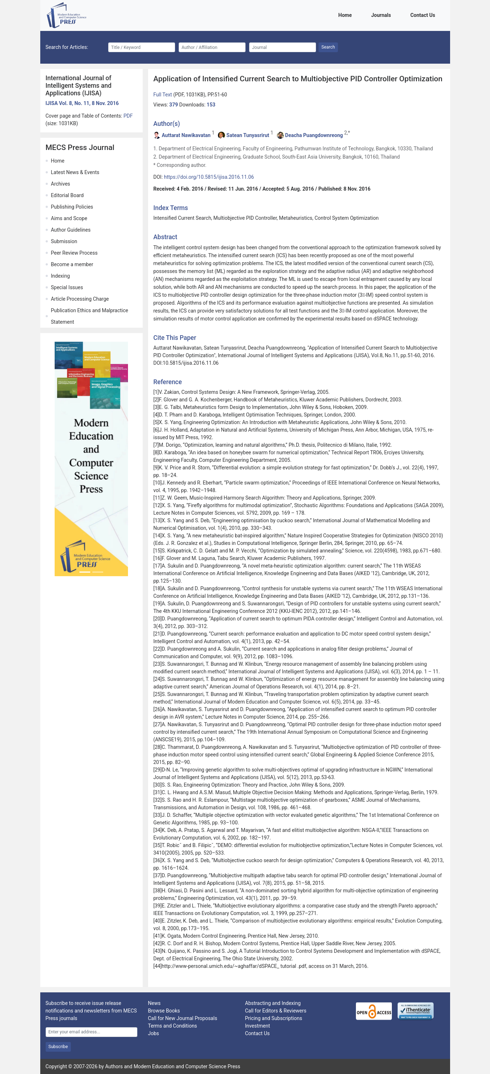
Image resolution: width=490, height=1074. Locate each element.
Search (328, 47)
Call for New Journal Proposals (182, 1018)
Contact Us (424, 14)
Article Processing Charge (80, 299)
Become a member (72, 264)
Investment (257, 1026)
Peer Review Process (74, 253)
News (154, 1003)
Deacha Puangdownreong (314, 135)
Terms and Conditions (172, 1026)
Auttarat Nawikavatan (186, 135)
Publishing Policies (72, 207)
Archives (60, 184)
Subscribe (58, 1046)
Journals (382, 14)
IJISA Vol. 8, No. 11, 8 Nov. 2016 (82, 103)
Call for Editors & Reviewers (276, 1011)
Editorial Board (67, 195)
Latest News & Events (75, 172)
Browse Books (164, 1011)
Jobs (153, 1033)
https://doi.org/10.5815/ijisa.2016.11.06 (209, 177)
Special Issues (67, 287)
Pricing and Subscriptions (273, 1018)
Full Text (163, 94)
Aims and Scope (69, 218)
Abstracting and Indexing (273, 1003)
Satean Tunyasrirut (247, 135)
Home (346, 14)
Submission (64, 241)
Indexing (60, 276)
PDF (128, 116)
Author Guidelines (71, 230)
